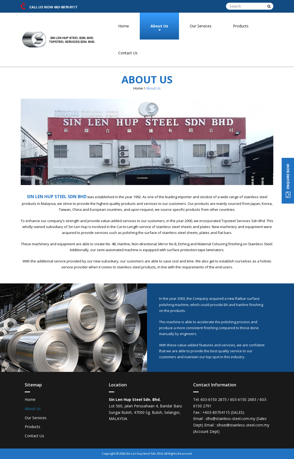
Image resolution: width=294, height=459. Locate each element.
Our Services (200, 26)
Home (123, 26)
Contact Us (128, 52)
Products (241, 26)
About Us (159, 26)
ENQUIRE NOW (288, 181)
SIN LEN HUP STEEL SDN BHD (57, 197)
